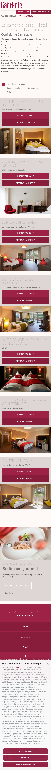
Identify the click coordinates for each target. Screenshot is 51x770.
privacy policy (18, 659)
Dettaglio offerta (17, 585)
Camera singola (33, 88)
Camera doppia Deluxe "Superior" (23, 163)
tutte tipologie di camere (17, 84)
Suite (9, 92)
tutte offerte (8, 593)
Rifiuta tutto (25, 758)
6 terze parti (14, 667)
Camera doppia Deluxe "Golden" (23, 103)
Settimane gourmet (20, 569)
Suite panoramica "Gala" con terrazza (24, 401)
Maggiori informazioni (25, 764)
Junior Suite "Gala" (19, 222)
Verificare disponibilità (41, 12)
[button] (48, 663)
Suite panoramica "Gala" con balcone (24, 341)
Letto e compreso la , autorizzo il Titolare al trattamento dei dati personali (25, 660)
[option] (25, 562)
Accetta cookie (25, 751)
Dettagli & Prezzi (25, 122)
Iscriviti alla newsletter (25, 612)
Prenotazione (25, 115)
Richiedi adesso (23, 12)
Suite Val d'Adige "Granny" (17, 281)
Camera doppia (13, 88)
